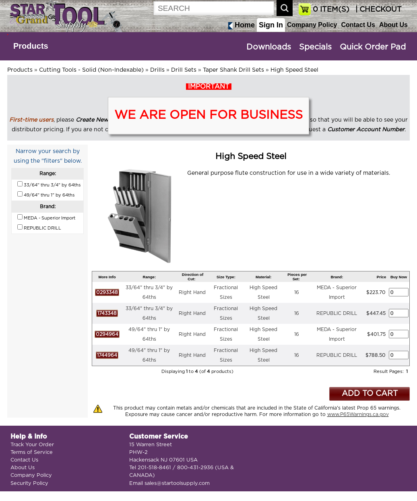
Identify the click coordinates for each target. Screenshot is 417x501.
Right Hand (192, 292)
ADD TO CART (370, 393)
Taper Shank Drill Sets (233, 70)
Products (30, 45)
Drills (157, 70)
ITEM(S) (331, 9)
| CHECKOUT (377, 9)
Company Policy (312, 24)
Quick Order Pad (373, 47)
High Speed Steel (294, 70)
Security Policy (29, 483)
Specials (315, 47)
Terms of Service (31, 452)
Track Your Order (32, 444)
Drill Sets (183, 70)
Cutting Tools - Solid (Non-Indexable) (91, 70)
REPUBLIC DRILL (336, 313)
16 (296, 292)
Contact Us (358, 24)
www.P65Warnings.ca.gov (358, 414)
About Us (393, 24)
